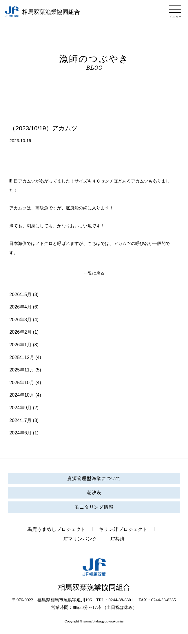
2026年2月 (20, 332)
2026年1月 (20, 344)
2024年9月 (20, 407)
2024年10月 (21, 395)
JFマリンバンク (80, 539)
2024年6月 (20, 432)
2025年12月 (21, 357)
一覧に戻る (94, 273)
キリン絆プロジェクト (125, 529)
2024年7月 (20, 420)
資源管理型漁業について (94, 478)
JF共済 (119, 539)
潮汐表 (94, 492)
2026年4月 (20, 306)
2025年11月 (21, 369)
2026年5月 (20, 294)
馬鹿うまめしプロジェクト (55, 529)
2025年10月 (21, 382)
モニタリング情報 (94, 507)
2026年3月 (20, 319)
